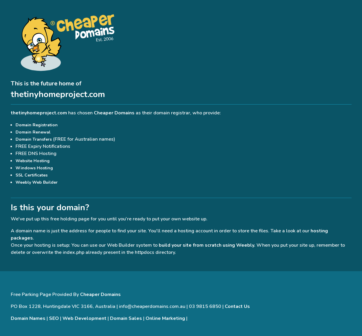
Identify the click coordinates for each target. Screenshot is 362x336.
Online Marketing (165, 318)
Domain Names (28, 318)
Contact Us (237, 306)
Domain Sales (126, 318)
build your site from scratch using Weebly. (207, 245)
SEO (54, 318)
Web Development (84, 318)
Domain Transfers (34, 139)
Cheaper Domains (114, 113)
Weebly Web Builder (37, 182)
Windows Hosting (34, 168)
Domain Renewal (33, 132)
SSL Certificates (32, 175)
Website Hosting (33, 161)
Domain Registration (37, 125)
